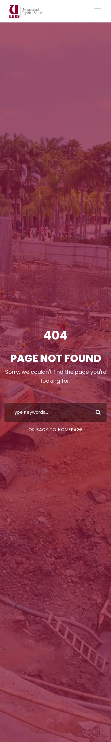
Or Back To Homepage (55, 430)
